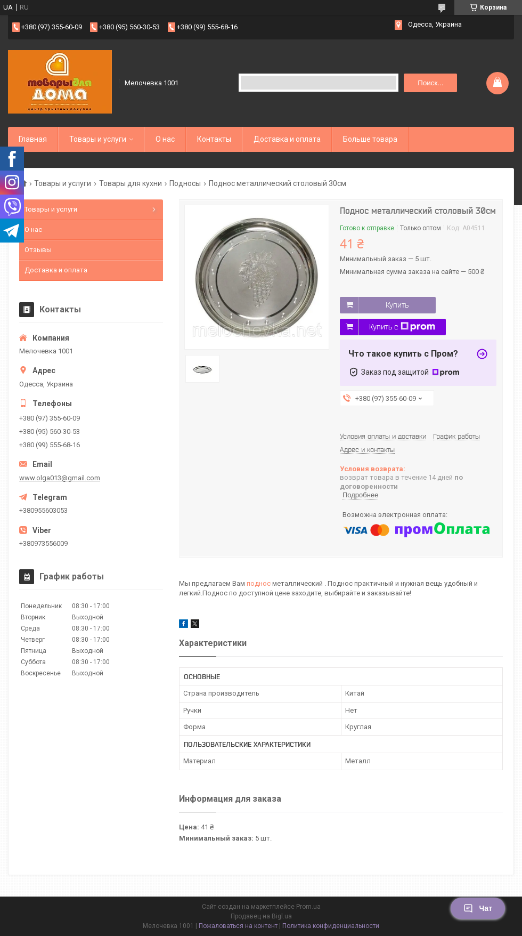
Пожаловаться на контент (238, 926)
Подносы (185, 183)
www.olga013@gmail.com (59, 478)
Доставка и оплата (287, 139)
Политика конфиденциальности (330, 926)
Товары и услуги (97, 139)
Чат (477, 908)
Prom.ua (308, 906)
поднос (259, 583)
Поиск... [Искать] (430, 83)
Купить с (402, 327)
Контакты (214, 139)
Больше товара (370, 139)
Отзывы (38, 250)
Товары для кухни (130, 183)
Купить (397, 305)
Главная (33, 139)
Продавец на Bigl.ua (261, 916)
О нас (165, 139)
